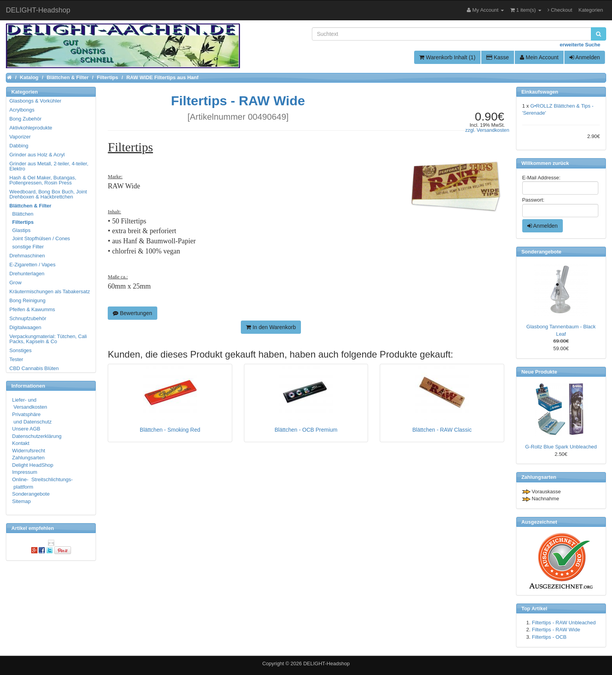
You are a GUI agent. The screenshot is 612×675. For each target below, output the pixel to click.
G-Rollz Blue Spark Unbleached (561, 447)
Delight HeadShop (32, 465)
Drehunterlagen (26, 273)
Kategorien (590, 10)
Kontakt (20, 443)
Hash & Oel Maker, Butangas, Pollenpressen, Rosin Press (42, 180)
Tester (16, 359)
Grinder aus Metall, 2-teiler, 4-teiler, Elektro (48, 166)
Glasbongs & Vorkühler (35, 101)
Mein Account (539, 57)
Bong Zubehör (25, 119)
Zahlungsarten (28, 458)
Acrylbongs (21, 110)
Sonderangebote (31, 494)
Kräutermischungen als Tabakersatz (49, 291)
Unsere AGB (26, 429)
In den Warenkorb (271, 327)
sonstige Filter (27, 247)
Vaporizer (20, 137)
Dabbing (18, 146)
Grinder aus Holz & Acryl (37, 155)
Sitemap (21, 501)
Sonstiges (20, 350)
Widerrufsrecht (28, 451)
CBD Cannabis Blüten (34, 368)
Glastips (20, 230)
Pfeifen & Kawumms (32, 309)
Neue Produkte (539, 372)
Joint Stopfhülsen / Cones (40, 238)
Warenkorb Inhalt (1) (447, 57)
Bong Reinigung (27, 300)
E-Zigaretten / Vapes (32, 265)
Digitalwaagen (25, 327)
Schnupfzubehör (27, 318)
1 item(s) (525, 10)
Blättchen (21, 214)
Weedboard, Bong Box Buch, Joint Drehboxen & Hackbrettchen (48, 194)
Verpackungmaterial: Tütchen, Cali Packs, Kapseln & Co (48, 338)
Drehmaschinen (27, 256)
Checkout (560, 10)
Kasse (497, 57)
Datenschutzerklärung (36, 436)
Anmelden (584, 57)
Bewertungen (132, 313)
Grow (15, 282)
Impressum (24, 472)
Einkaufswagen (540, 92)
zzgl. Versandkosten (487, 130)
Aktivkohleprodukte (30, 128)
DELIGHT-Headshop (326, 663)
